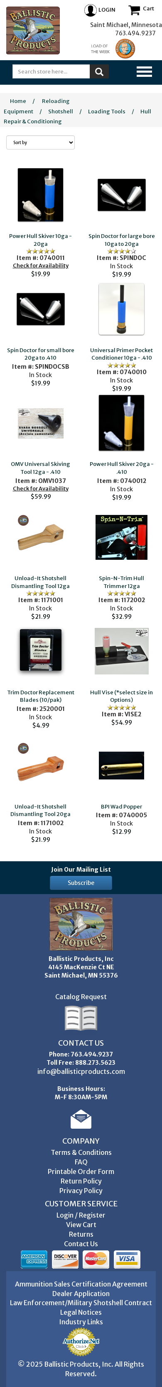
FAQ (81, 1162)
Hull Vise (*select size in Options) (121, 696)
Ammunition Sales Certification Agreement (81, 1284)
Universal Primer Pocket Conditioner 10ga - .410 (121, 354)
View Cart (81, 1224)
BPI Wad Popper (121, 806)
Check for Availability (41, 265)
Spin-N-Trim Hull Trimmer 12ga (121, 582)
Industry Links (81, 1322)
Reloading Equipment (37, 106)
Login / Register (81, 1215)
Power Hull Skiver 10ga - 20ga (40, 240)
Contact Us (81, 1244)
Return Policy (81, 1181)
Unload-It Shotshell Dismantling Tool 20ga (40, 810)
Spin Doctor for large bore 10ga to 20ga (121, 240)
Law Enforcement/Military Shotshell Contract (81, 1303)
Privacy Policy (81, 1190)
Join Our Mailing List (81, 869)
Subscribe (81, 883)
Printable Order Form (81, 1171)
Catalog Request (81, 996)
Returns (81, 1234)
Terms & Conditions (81, 1152)
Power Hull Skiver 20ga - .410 (122, 468)
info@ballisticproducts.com (81, 1071)
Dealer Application (81, 1293)
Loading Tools (106, 111)
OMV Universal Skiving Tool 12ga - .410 (40, 468)
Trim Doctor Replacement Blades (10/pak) (40, 696)
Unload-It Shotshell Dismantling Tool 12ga (40, 582)
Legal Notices (81, 1312)
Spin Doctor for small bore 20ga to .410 (40, 354)
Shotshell (60, 111)
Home (18, 101)
